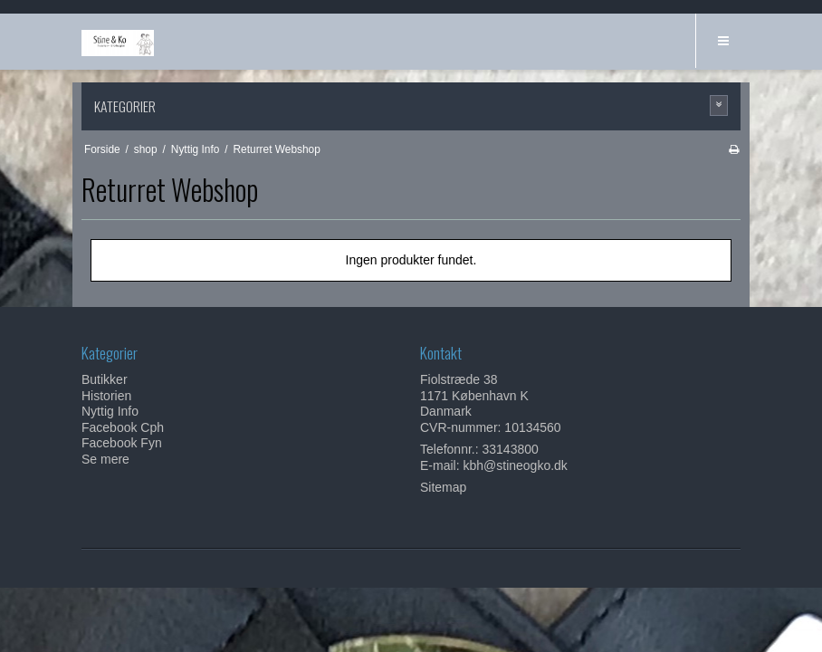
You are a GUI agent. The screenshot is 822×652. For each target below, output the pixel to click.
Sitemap (443, 487)
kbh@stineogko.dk (515, 465)
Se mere (105, 459)
